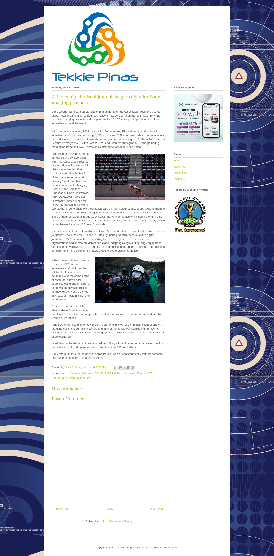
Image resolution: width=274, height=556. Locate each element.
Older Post (156, 508)
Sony (72, 377)
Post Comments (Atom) (117, 521)
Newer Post (62, 508)
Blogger (173, 547)
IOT (149, 373)
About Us (179, 166)
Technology (84, 377)
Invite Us (179, 179)
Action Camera (70, 373)
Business (87, 373)
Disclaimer (180, 172)
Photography (59, 377)
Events (141, 373)
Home (109, 508)
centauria (145, 547)
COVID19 (101, 373)
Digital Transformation (121, 373)
